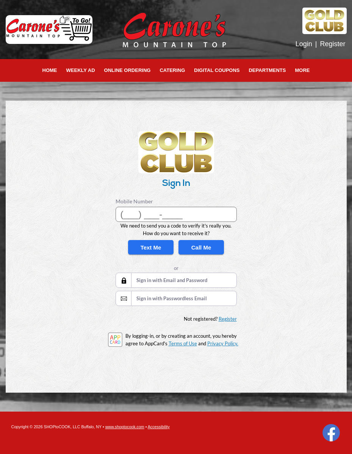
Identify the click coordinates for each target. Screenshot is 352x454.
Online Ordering (127, 70)
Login (304, 44)
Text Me (151, 247)
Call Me (201, 247)
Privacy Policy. (222, 343)
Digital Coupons (216, 70)
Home (49, 70)
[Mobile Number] (176, 214)
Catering (172, 70)
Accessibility (159, 426)
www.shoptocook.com (124, 426)
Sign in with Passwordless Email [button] (171, 298)
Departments (267, 70)
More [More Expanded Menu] (302, 70)
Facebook (331, 433)
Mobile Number (134, 201)
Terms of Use (183, 343)
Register (332, 44)
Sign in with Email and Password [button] (171, 280)
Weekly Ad (80, 70)
